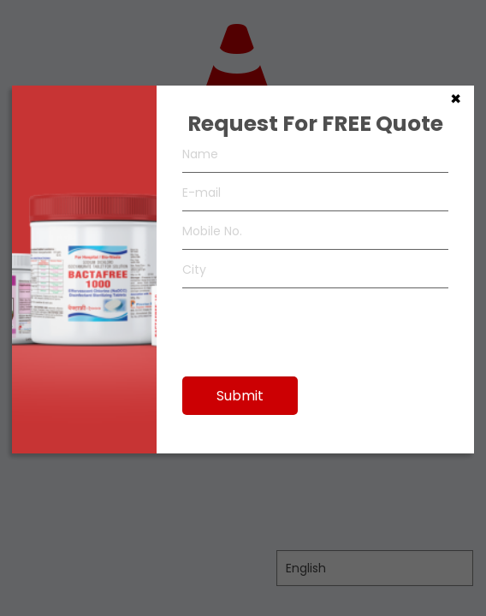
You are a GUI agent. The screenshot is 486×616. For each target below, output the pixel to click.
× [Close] (455, 97)
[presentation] (312, 324)
